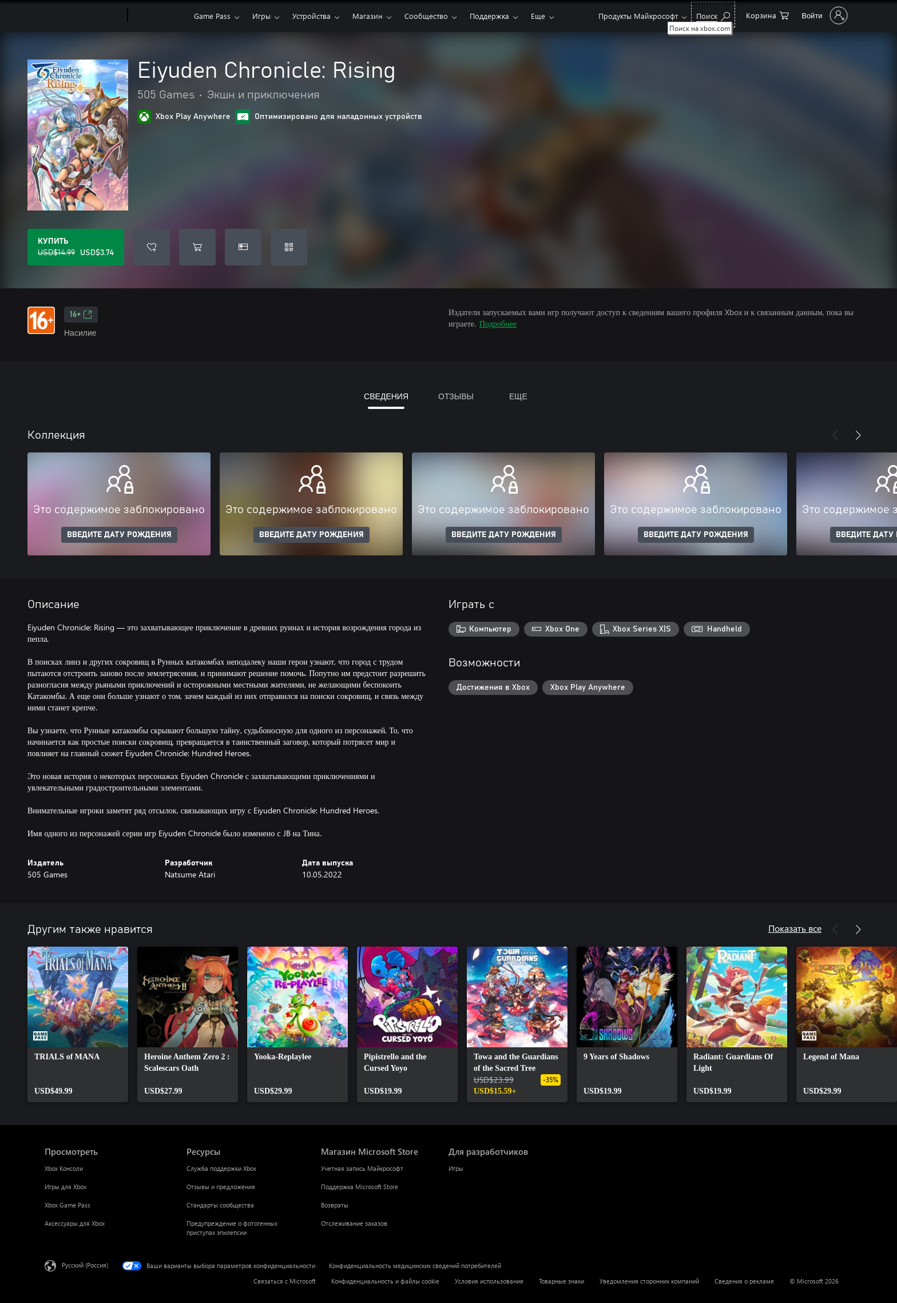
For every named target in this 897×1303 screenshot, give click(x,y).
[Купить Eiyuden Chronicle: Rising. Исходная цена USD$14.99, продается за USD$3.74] (75, 247)
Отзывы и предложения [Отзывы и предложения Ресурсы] (220, 1186)
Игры (261, 16)
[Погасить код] (289, 247)
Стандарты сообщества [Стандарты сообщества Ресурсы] (220, 1205)
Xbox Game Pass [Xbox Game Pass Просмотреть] (67, 1205)
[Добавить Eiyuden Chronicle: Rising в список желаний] (151, 247)
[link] (77, 1024)
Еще (538, 16)
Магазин (367, 16)
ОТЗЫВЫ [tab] (456, 396)
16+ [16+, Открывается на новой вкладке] (81, 314)
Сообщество (426, 16)
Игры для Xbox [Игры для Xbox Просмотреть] (65, 1186)
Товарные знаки (561, 1281)
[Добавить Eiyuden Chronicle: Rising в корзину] (197, 247)
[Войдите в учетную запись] (823, 15)
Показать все (794, 928)
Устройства (311, 16)
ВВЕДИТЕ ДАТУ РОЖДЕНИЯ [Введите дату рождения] (119, 535)
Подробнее (498, 323)
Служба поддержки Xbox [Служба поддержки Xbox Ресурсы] (221, 1168)
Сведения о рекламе (744, 1281)
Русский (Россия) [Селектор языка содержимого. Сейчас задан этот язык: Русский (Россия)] (85, 1265)
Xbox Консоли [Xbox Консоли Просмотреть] (64, 1168)
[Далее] (858, 435)
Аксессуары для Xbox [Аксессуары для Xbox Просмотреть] (75, 1223)
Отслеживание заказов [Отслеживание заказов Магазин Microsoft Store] (354, 1223)
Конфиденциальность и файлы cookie (385, 1281)
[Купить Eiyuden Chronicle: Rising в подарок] (243, 247)
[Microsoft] (84, 16)
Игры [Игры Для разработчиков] (456, 1168)
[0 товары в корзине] (767, 14)
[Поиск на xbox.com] (713, 14)
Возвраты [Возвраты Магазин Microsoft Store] (334, 1205)
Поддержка (489, 16)
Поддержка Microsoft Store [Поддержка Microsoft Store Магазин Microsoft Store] (359, 1186)
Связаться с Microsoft (284, 1281)
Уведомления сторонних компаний (649, 1281)
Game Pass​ (212, 16)
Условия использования (489, 1281)
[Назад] (835, 435)
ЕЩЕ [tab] (518, 396)
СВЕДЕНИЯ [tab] (386, 396)
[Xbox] (159, 16)
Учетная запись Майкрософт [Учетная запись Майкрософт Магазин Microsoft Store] (362, 1168)
